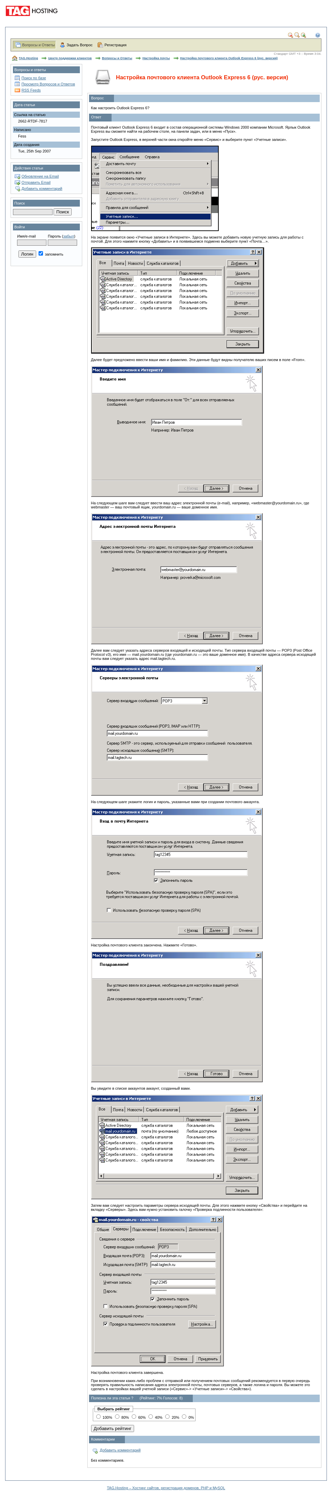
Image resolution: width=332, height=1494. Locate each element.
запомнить (51, 254)
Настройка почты (156, 58)
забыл (68, 236)
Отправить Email (35, 182)
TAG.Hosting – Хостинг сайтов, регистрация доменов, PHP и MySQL (166, 1488)
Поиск (19, 203)
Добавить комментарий (41, 188)
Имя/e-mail (26, 236)
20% (172, 1417)
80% (122, 1417)
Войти (19, 227)
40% (155, 1417)
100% (104, 1417)
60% (139, 1417)
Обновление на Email (40, 176)
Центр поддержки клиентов (69, 58)
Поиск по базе (33, 78)
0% (188, 1417)
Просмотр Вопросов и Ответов (48, 84)
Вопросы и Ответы (38, 45)
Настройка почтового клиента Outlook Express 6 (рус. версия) (229, 58)
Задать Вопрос (79, 45)
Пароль (54, 236)
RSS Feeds (31, 90)
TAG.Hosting (28, 58)
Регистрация (115, 45)
